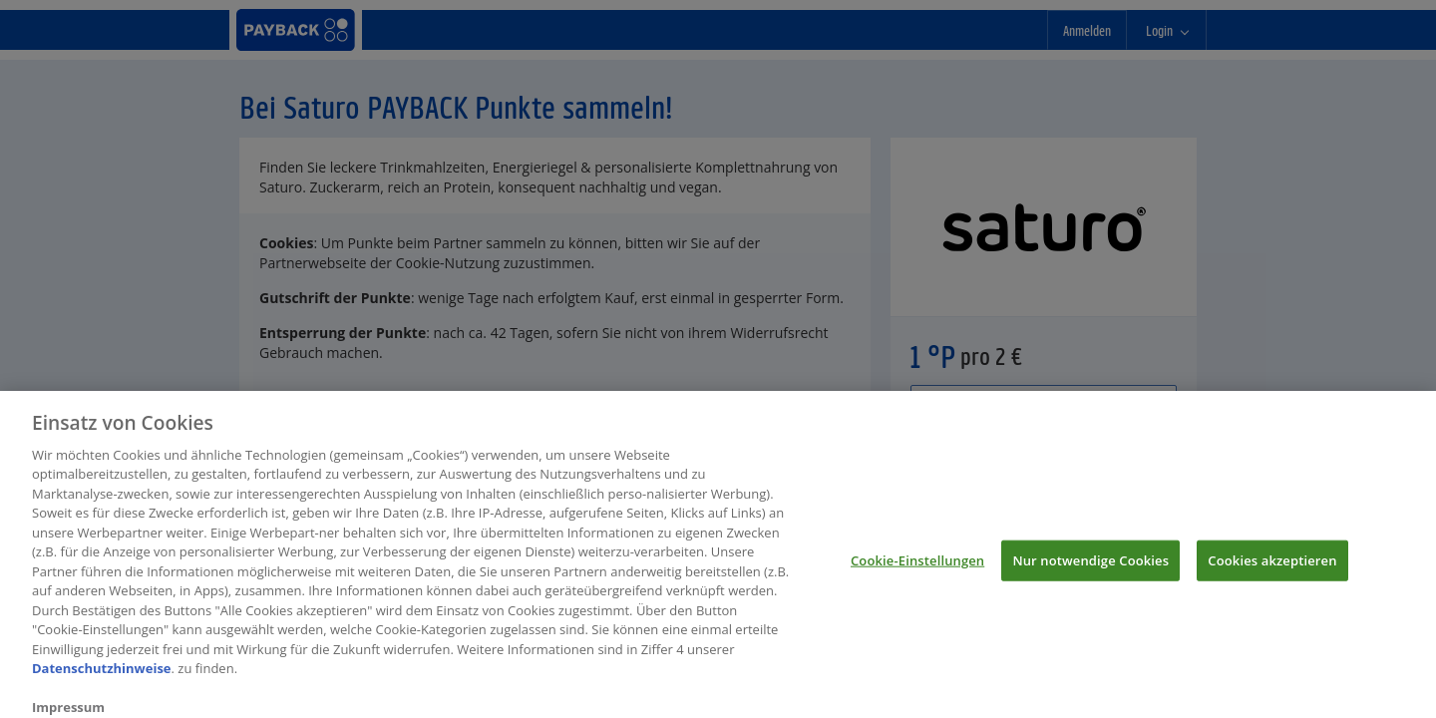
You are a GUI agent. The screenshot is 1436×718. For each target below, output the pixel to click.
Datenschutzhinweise (102, 674)
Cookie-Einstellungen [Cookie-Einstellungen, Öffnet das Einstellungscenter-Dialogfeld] (917, 565)
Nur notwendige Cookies (1090, 565)
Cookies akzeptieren (1272, 565)
